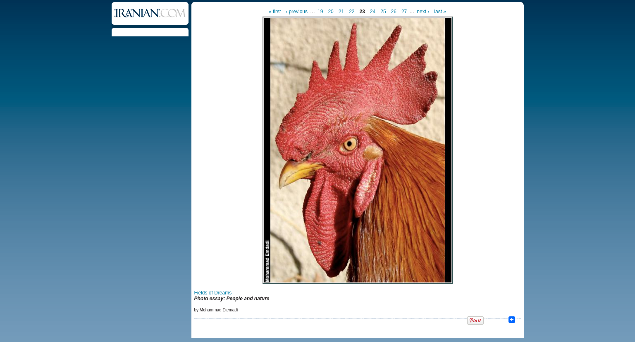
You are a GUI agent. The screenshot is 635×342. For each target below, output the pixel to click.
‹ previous (297, 11)
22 (351, 11)
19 (320, 11)
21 (341, 11)
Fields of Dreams (213, 293)
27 (404, 11)
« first (275, 11)
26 (393, 11)
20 (330, 11)
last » (440, 11)
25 (383, 11)
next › (423, 11)
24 (372, 11)
